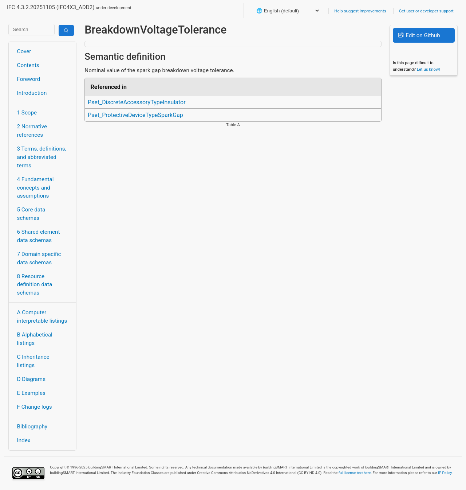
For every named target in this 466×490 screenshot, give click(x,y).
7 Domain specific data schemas (39, 258)
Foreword (28, 79)
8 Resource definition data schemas (34, 284)
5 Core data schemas (31, 213)
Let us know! (428, 69)
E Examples (31, 393)
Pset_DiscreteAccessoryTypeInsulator (137, 102)
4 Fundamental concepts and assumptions (35, 187)
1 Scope (27, 112)
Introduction (32, 93)
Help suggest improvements (360, 10)
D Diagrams (31, 379)
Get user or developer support (426, 10)
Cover (24, 51)
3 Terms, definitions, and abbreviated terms (41, 157)
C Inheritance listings (33, 361)
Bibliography (32, 426)
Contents (28, 65)
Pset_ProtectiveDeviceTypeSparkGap (135, 115)
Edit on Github (419, 35)
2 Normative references (32, 130)
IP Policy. (445, 473)
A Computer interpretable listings (42, 316)
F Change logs (34, 407)
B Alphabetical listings (34, 338)
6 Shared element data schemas (38, 236)
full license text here (355, 473)
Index (24, 440)
